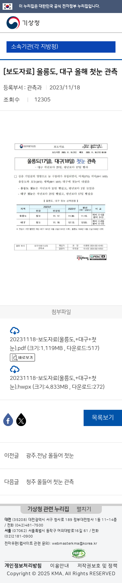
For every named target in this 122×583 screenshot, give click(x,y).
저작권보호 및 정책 (97, 566)
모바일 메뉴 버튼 (111, 22)
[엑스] (21, 419)
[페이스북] (8, 419)
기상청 (23, 22)
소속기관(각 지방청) (34, 47)
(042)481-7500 (29, 525)
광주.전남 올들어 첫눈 (50, 456)
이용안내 (59, 566)
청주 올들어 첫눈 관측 (50, 482)
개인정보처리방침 (23, 566)
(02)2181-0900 (19, 536)
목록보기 (103, 417)
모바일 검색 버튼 (101, 22)
